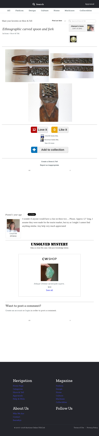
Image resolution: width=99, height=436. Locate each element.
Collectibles (61, 402)
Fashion (59, 385)
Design (59, 389)
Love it (39, 130)
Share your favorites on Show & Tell (17, 21)
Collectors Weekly (15, 4)
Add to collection (48, 150)
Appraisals (18, 395)
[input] (57, 4)
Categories (18, 389)
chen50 (47, 136)
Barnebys (17, 420)
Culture (59, 395)
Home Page (18, 385)
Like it (59, 130)
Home (58, 392)
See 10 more (49, 143)
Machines (60, 399)
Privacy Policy (92, 427)
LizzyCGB (13, 226)
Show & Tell (14, 33)
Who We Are (18, 413)
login (27, 310)
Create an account (13, 310)
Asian (6, 33)
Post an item (57, 21)
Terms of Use (79, 427)
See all (49, 290)
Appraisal (89, 4)
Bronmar (47, 140)
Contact (16, 417)
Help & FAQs (19, 399)
